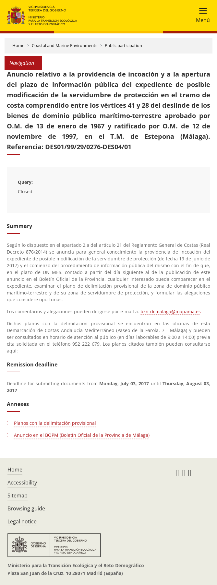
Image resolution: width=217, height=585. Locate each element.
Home (18, 45)
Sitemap (17, 495)
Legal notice (22, 521)
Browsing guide (26, 508)
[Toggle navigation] (201, 15)
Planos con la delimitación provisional (55, 423)
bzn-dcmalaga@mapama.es (170, 311)
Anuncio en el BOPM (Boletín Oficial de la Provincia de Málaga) (82, 435)
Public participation (123, 45)
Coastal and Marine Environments (64, 45)
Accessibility (22, 482)
